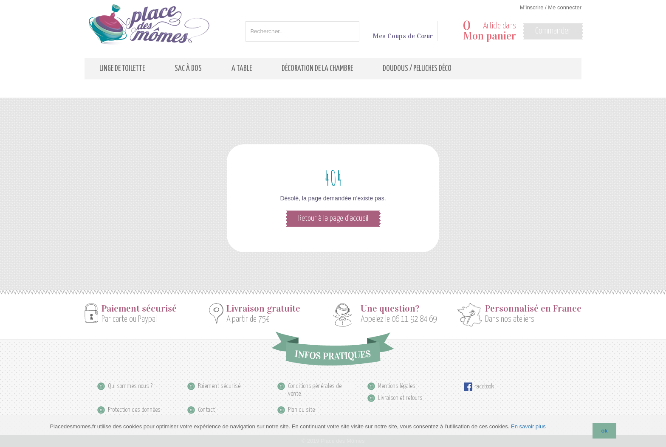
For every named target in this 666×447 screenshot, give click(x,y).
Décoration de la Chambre (317, 69)
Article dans (489, 31)
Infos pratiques (333, 348)
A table (241, 69)
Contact (206, 410)
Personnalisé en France (533, 308)
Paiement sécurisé (139, 308)
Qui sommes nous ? (130, 386)
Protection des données (134, 410)
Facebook (484, 386)
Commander (553, 31)
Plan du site (301, 410)
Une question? (390, 308)
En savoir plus (528, 426)
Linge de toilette (122, 69)
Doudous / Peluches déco (417, 69)
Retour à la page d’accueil (333, 218)
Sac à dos (188, 69)
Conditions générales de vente (314, 386)
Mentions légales (396, 386)
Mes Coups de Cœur (403, 32)
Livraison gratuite (263, 308)
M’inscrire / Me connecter (550, 7)
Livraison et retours (400, 398)
